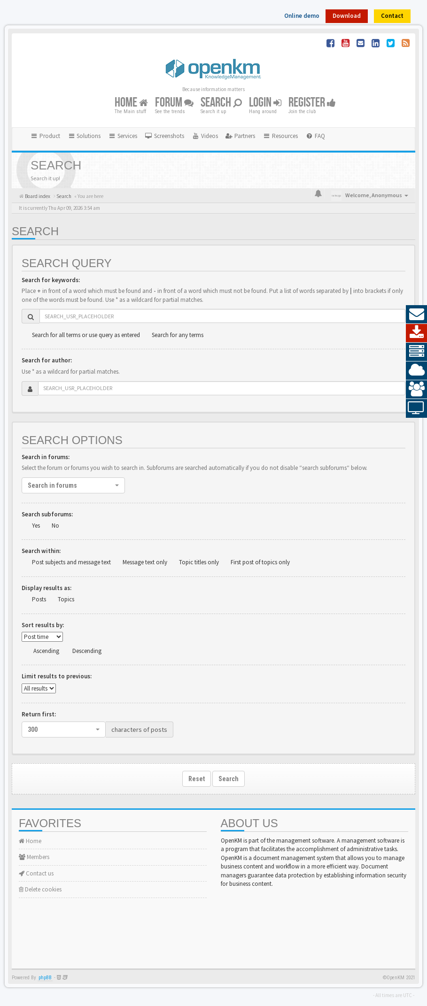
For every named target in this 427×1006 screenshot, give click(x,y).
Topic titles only (199, 562)
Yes (36, 526)
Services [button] (122, 136)
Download (347, 16)
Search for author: (47, 360)
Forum (174, 102)
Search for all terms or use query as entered (86, 335)
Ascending (46, 651)
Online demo (301, 16)
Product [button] (45, 136)
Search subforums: (47, 514)
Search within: (41, 551)
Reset (196, 779)
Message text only (145, 562)
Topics (66, 599)
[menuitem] (164, 136)
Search (221, 102)
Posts (39, 599)
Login (265, 102)
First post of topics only (260, 562)
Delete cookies (40, 889)
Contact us (36, 873)
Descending (86, 651)
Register (312, 102)
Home (131, 102)
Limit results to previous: (57, 676)
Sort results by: (43, 625)
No (55, 526)
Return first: (39, 714)
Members (34, 857)
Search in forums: (46, 457)
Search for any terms (177, 335)
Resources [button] (280, 136)
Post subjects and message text (71, 562)
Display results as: (46, 588)
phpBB (45, 978)
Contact (392, 16)
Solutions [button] (84, 136)
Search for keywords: (51, 280)
